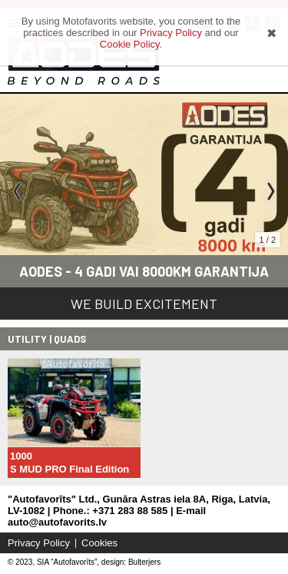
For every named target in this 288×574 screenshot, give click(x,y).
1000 (21, 456)
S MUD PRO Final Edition (69, 469)
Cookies (99, 543)
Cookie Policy (130, 44)
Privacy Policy (39, 543)
